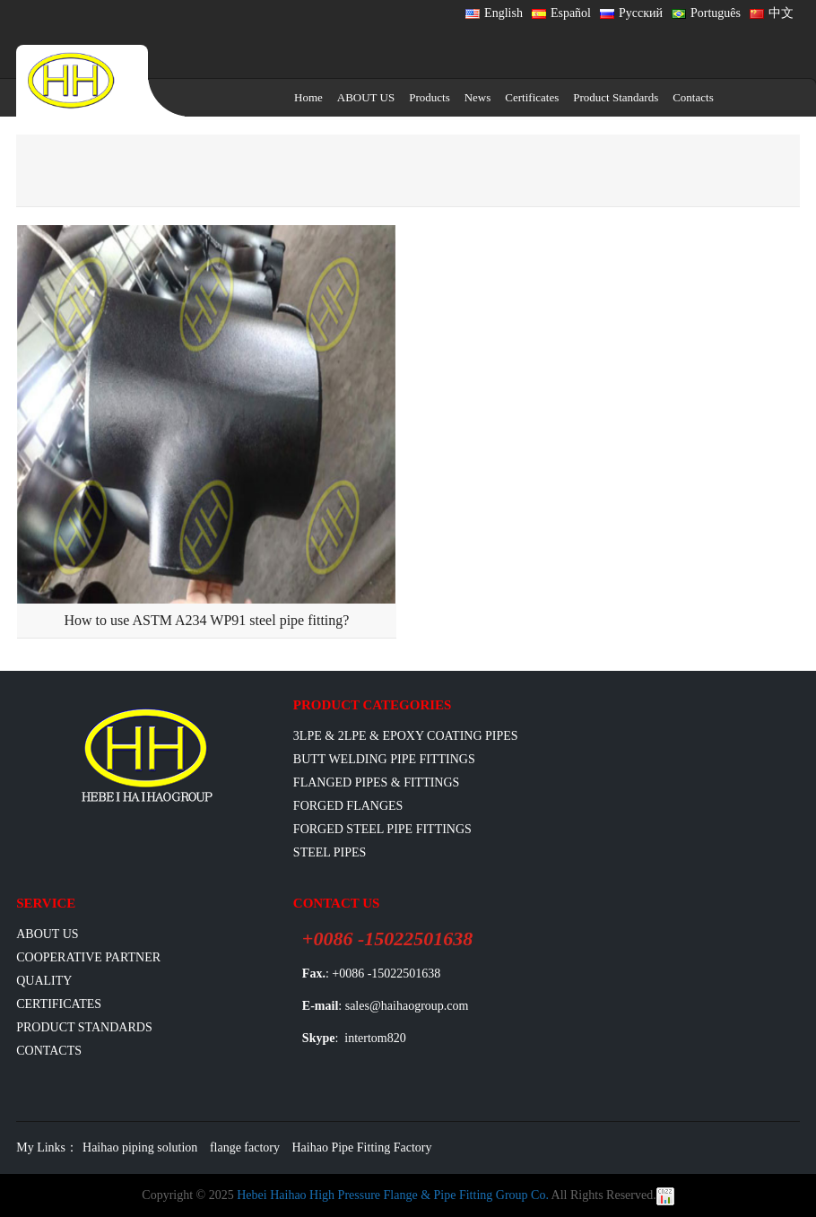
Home (308, 97)
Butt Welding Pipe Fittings (384, 759)
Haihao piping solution (139, 1147)
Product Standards (615, 97)
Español (561, 13)
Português (706, 13)
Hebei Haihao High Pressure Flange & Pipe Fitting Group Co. (393, 1195)
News (477, 97)
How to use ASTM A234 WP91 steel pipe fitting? (206, 620)
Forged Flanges (348, 806)
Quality (44, 980)
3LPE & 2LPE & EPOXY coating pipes (405, 736)
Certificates (532, 97)
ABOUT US (366, 97)
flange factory (245, 1147)
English (494, 13)
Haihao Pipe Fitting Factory (362, 1147)
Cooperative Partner (88, 957)
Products (429, 97)
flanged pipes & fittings (376, 782)
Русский (631, 13)
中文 (772, 13)
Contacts (693, 97)
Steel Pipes (330, 852)
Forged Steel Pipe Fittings (382, 829)
